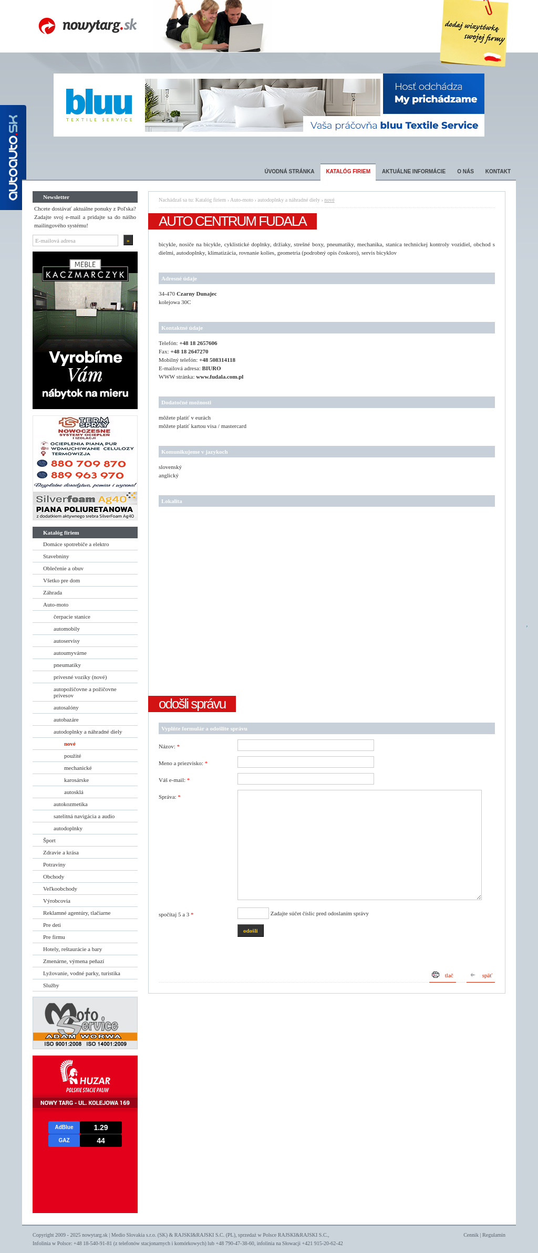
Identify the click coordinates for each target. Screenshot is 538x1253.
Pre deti (52, 925)
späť (487, 975)
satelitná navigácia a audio (84, 816)
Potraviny (54, 864)
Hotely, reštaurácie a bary (72, 949)
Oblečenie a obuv (63, 568)
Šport (49, 840)
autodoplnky (68, 828)
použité (72, 756)
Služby (51, 985)
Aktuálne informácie (414, 171)
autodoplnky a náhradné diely (88, 731)
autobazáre (66, 719)
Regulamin (493, 1235)
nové (70, 743)
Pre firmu (54, 937)
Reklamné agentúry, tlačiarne (76, 913)
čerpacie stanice (72, 616)
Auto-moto (55, 604)
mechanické (78, 768)
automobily (67, 628)
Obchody (53, 876)
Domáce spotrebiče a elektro (76, 544)
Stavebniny (56, 556)
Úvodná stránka (289, 171)
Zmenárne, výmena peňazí (73, 961)
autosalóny (66, 707)
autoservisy (67, 641)
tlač (449, 975)
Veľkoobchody (60, 888)
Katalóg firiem (348, 171)
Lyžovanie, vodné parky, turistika (81, 973)
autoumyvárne (70, 653)
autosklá (74, 792)
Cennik (471, 1235)
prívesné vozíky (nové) (80, 677)
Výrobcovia (56, 900)
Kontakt (498, 171)
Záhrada (52, 592)
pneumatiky (67, 665)
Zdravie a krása (61, 852)
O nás (465, 171)
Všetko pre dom (61, 580)
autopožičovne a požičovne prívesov (85, 692)
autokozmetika (71, 804)
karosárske (76, 780)
